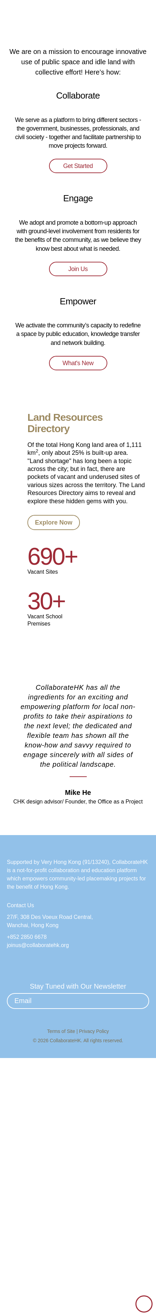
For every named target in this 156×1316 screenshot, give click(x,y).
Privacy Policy (94, 1289)
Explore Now (53, 746)
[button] (144, 16)
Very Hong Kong (63, 1120)
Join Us (78, 462)
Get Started (78, 317)
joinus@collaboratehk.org (40, 1204)
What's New (78, 598)
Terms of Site (62, 1289)
